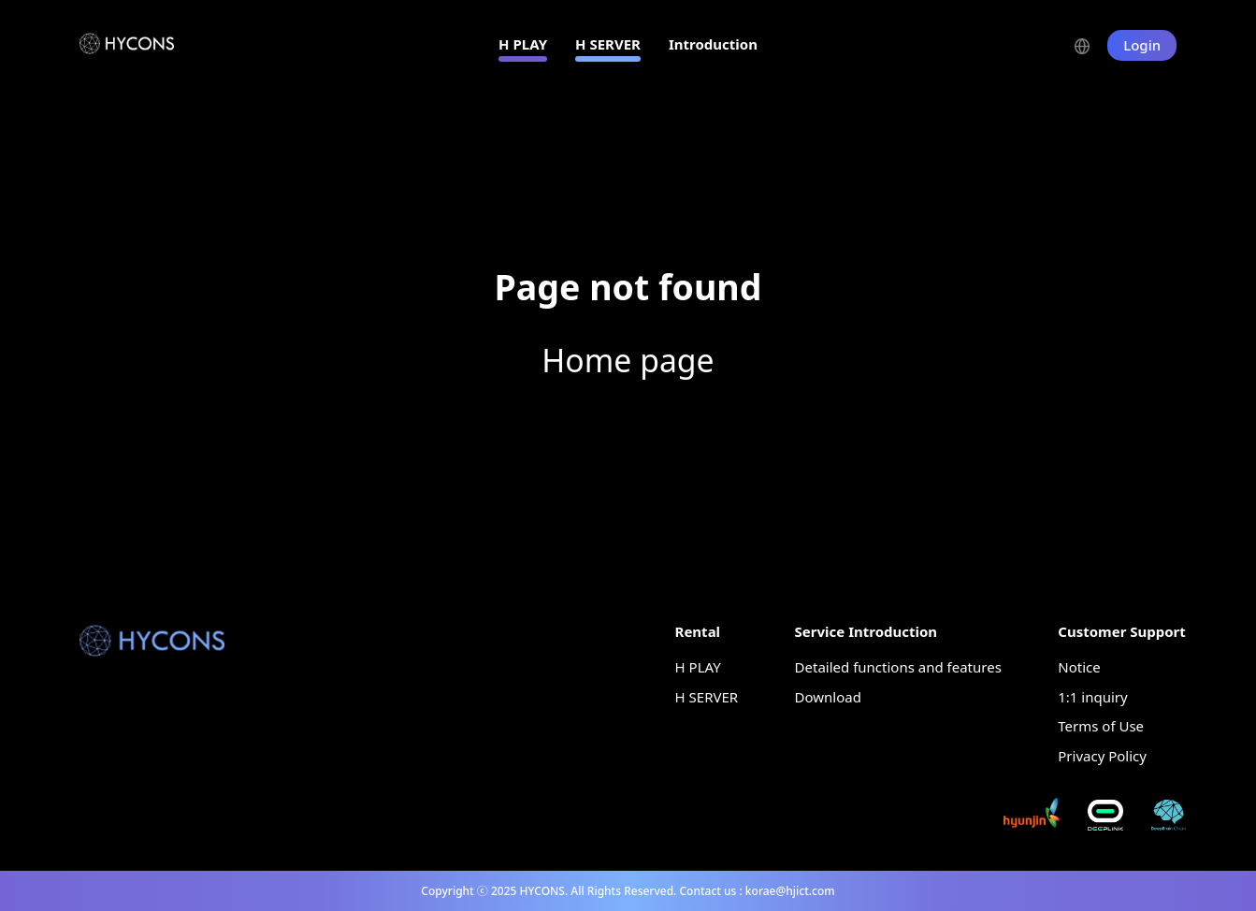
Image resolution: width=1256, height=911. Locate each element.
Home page (627, 360)
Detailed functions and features (898, 667)
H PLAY (522, 44)
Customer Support (1122, 631)
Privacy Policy (1102, 755)
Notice (1079, 667)
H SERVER (608, 44)
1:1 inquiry (1092, 696)
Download (828, 696)
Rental (698, 631)
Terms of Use (1101, 725)
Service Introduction (866, 631)
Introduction (713, 44)
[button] (1091, 44)
